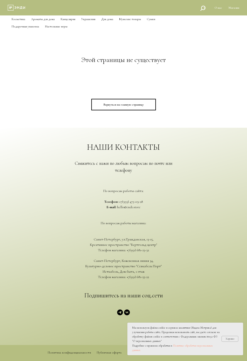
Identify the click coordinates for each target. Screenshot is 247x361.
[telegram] (120, 314)
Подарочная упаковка (25, 26)
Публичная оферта (109, 352)
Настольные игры (56, 26)
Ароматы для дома (43, 19)
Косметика (18, 19)
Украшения (88, 19)
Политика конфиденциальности (69, 352)
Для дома (107, 19)
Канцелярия (68, 19)
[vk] (127, 314)
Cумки (151, 19)
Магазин (233, 8)
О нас (218, 8)
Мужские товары (130, 19)
